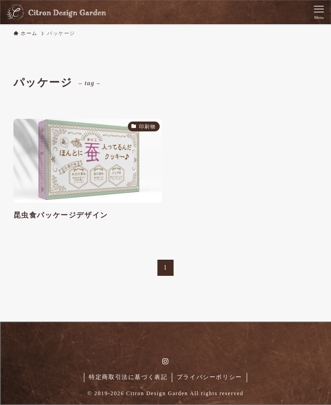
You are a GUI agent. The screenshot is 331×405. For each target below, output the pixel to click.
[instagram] (165, 361)
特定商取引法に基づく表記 (128, 377)
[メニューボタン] (319, 12)
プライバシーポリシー (209, 377)
